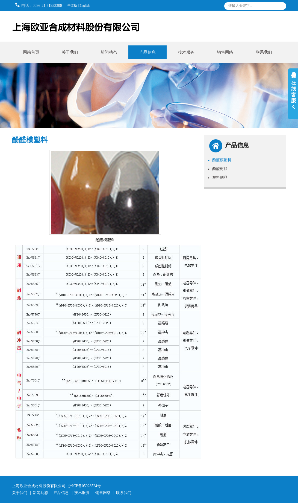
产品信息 (147, 52)
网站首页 (31, 52)
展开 (293, 93)
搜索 (280, 7)
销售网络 (225, 52)
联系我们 (264, 52)
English (84, 5)
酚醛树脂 (218, 168)
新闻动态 (109, 52)
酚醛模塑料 (219, 160)
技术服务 (186, 52)
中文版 (72, 5)
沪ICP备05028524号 (84, 486)
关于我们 (70, 52)
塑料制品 (218, 177)
